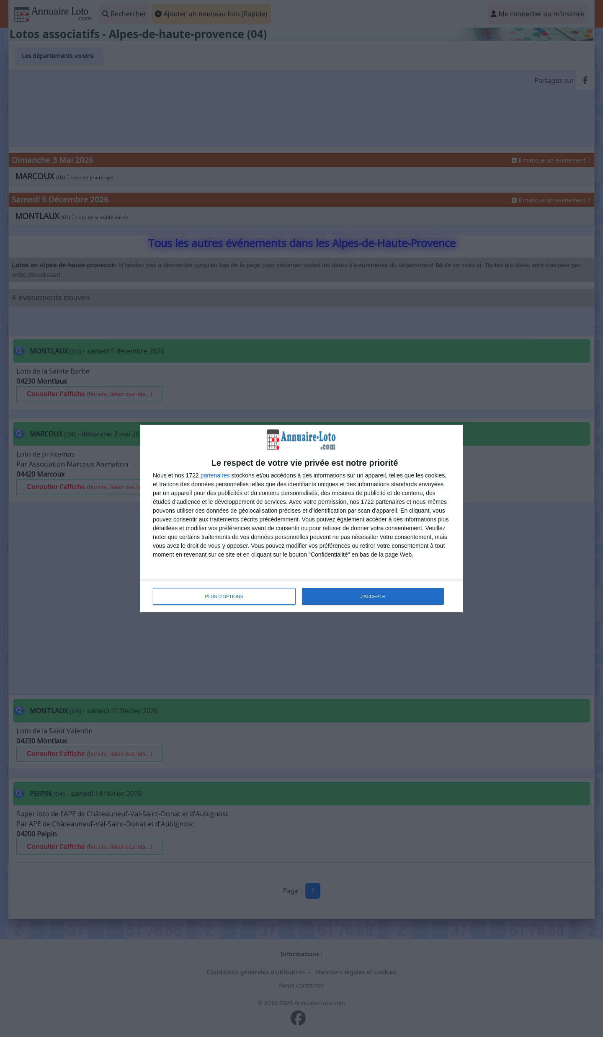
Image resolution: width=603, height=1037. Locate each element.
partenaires (215, 475)
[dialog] (301, 518)
